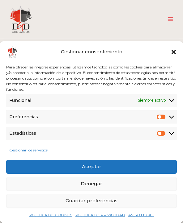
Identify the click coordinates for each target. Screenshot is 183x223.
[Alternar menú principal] (170, 19)
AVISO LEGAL (141, 214)
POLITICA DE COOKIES (50, 214)
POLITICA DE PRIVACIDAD (100, 214)
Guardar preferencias (91, 200)
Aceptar (91, 166)
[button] (174, 52)
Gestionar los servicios (28, 150)
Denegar (91, 183)
